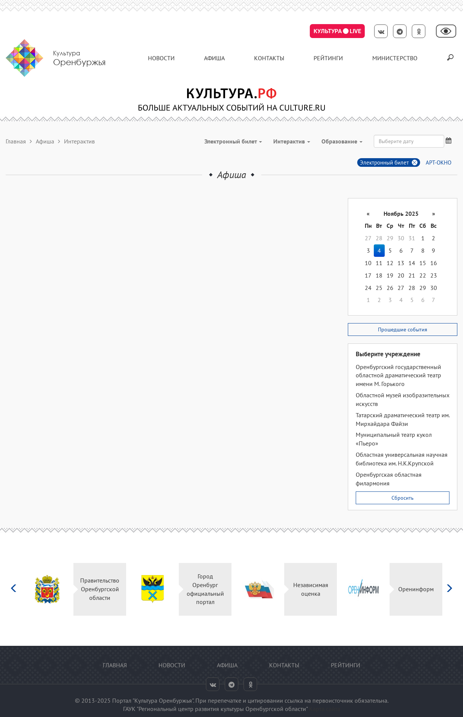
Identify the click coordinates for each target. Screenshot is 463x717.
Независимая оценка (310, 589)
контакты (269, 58)
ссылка (294, 700)
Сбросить (402, 497)
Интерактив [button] (291, 141)
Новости (161, 58)
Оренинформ (416, 589)
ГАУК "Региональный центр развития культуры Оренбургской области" (215, 708)
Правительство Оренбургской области (99, 589)
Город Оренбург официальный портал (205, 589)
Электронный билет (384, 162)
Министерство (394, 58)
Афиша (214, 58)
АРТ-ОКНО (438, 162)
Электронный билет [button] (233, 141)
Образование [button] (341, 141)
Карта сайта (324, 708)
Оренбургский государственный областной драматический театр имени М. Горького (398, 375)
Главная (16, 141)
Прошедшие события (402, 329)
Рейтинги (328, 58)
